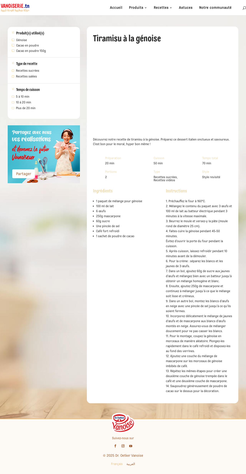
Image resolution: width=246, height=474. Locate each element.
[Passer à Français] (117, 464)
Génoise (21, 40)
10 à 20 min (23, 102)
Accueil (116, 8)
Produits (136, 8)
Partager (23, 173)
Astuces (186, 8)
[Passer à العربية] (131, 464)
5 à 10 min (22, 96)
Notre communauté (215, 8)
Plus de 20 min (26, 108)
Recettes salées (26, 76)
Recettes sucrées (27, 70)
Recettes (161, 8)
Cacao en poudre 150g (31, 51)
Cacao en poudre (27, 45)
